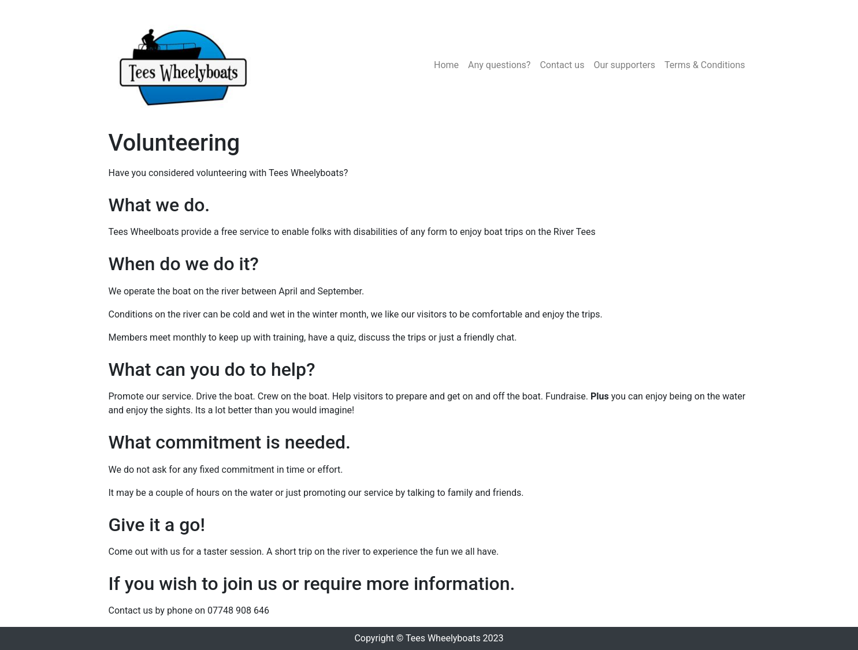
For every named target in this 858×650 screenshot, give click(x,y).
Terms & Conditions (704, 64)
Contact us (562, 64)
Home (446, 64)
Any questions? (499, 64)
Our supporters (624, 64)
